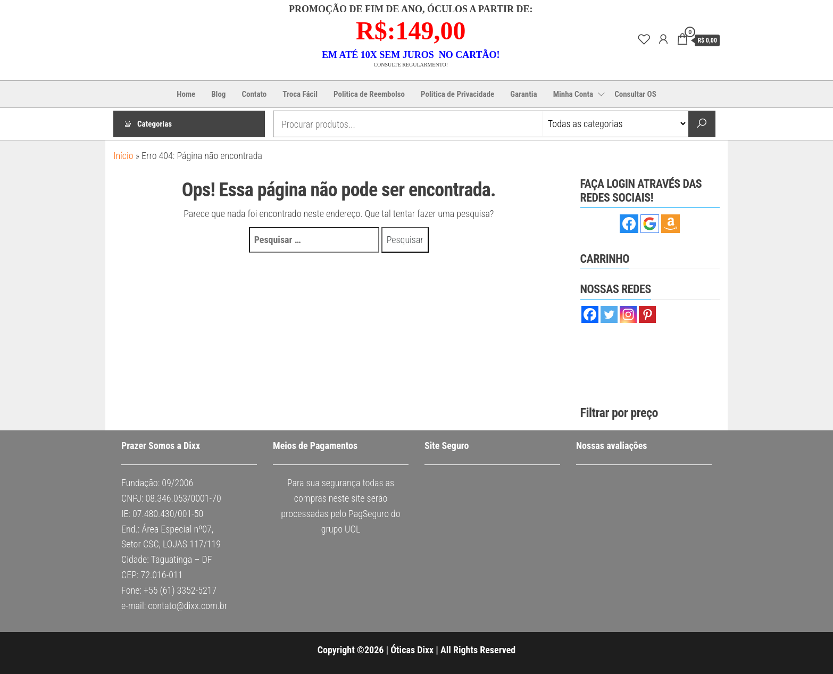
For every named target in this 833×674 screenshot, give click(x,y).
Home (186, 94)
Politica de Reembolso (369, 94)
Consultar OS (635, 94)
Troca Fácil (300, 94)
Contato (253, 94)
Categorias (154, 124)
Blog (218, 94)
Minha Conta (573, 94)
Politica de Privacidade (457, 94)
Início (123, 155)
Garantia (523, 94)
